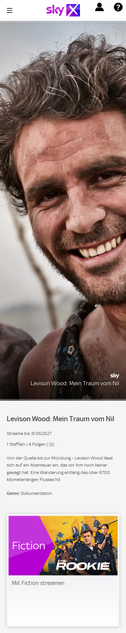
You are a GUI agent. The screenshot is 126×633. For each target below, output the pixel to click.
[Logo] (63, 10)
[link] (63, 570)
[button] (99, 7)
